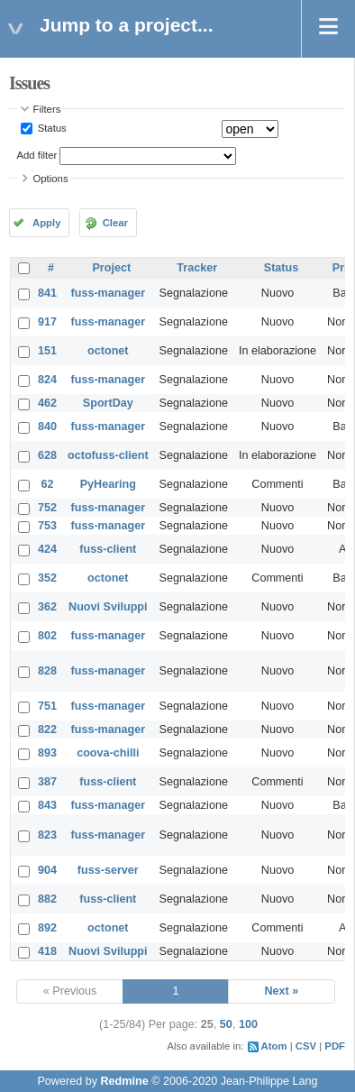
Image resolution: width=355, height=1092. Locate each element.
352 (47, 578)
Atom (274, 1046)
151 (47, 350)
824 (47, 379)
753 (47, 525)
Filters (47, 109)
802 (47, 635)
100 (248, 1024)
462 (47, 403)
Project (111, 268)
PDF (334, 1046)
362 (47, 607)
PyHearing (108, 484)
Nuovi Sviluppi (107, 607)
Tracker (197, 268)
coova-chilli (108, 753)
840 (47, 426)
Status (51, 128)
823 (47, 835)
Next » (281, 991)
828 (47, 671)
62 (47, 484)
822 (47, 729)
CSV (306, 1046)
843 (47, 805)
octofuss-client (108, 455)
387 (47, 781)
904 (47, 870)
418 (47, 951)
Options (50, 178)
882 (47, 899)
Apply (46, 222)
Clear (115, 222)
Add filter (37, 155)
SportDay (108, 403)
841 (47, 293)
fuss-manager (108, 293)
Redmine (124, 1081)
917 (47, 322)
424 (47, 549)
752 (47, 507)
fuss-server (108, 870)
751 (47, 706)
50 (226, 1024)
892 (47, 928)
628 (47, 455)
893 (47, 753)
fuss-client (107, 549)
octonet (107, 350)
